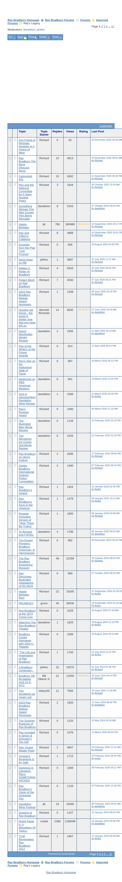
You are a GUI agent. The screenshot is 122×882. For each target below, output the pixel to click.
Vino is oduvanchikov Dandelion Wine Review (27, 398)
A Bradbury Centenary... (26, 669)
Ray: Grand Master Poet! (26, 749)
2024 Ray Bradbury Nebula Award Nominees (25, 298)
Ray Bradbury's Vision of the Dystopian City (26, 792)
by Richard (97, 160)
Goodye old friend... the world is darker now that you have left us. (27, 317)
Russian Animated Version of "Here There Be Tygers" (26, 520)
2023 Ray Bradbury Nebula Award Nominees (25, 709)
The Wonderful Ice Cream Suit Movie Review (25, 442)
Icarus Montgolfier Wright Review (26, 336)
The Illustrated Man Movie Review (25, 425)
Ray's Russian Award (24, 412)
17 (112, 26)
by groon (96, 605)
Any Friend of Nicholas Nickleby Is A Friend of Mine (27, 146)
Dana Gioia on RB (26, 261)
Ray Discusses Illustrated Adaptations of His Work (26, 580)
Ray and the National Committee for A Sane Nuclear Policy (26, 192)
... (109, 26)
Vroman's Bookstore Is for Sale (26, 759)
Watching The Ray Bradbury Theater (27, 625)
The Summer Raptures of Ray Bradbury (27, 724)
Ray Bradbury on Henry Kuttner (27, 457)
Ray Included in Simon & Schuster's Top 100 (27, 737)
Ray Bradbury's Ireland (25, 490)
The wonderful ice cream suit (27, 694)
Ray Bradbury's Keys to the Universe (26, 503)
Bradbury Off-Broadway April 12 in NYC (27, 680)
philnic (41, 29)
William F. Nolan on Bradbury (25, 271)
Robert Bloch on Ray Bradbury (27, 283)
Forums (85, 20)
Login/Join (106, 126)
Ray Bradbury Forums (59, 20)
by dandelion (98, 208)
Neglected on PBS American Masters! (27, 384)
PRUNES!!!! (26, 603)
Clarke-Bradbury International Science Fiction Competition (26, 473)
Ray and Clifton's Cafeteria (24, 236)
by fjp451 (96, 396)
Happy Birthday (24, 226)
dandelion (29, 29)
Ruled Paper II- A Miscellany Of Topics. (27, 826)
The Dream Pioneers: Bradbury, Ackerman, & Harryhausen (27, 547)
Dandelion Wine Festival (27, 805)
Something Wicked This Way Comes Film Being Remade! (26, 212)
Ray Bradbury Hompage (23, 20)
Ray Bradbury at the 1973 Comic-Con (27, 614)
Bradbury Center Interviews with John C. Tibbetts (26, 640)
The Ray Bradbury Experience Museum (26, 563)
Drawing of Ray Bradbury (27, 814)
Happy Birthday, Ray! (24, 594)
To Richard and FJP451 (26, 533)
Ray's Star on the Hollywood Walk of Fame (27, 367)
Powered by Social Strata (61, 854)
